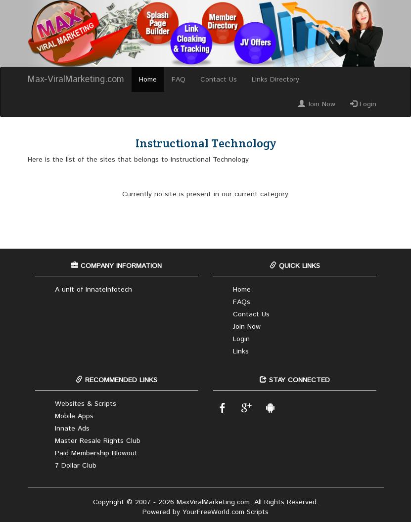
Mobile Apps (74, 416)
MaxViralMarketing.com (213, 502)
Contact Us (218, 80)
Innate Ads (72, 429)
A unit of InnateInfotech (93, 290)
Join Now (316, 104)
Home (148, 80)
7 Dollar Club (75, 466)
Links (241, 351)
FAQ (178, 80)
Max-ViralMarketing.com (76, 79)
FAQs (241, 302)
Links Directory (275, 80)
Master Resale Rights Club (97, 441)
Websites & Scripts (85, 404)
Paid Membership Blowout (96, 453)
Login (363, 104)
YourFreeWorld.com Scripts (226, 512)
